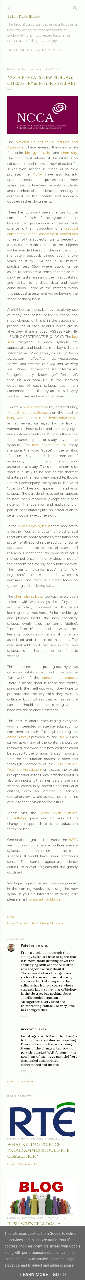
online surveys (18, 737)
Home (12, 50)
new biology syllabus (34, 526)
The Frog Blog (23, 16)
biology (31, 153)
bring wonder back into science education (41, 418)
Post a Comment (20, 1081)
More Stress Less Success (28, 413)
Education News (27, 923)
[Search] (75, 7)
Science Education (51, 923)
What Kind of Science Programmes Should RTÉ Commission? (38, 1150)
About (26, 50)
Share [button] (11, 917)
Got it (60, 1274)
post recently (33, 407)
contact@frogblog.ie (44, 899)
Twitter (42, 50)
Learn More (34, 1274)
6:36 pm (26, 1071)
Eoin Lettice (30, 946)
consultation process (59, 678)
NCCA (37, 174)
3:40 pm (26, 1016)
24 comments (27, 1164)
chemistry (69, 153)
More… (58, 50)
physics (45, 153)
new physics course (49, 445)
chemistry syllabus (29, 597)
